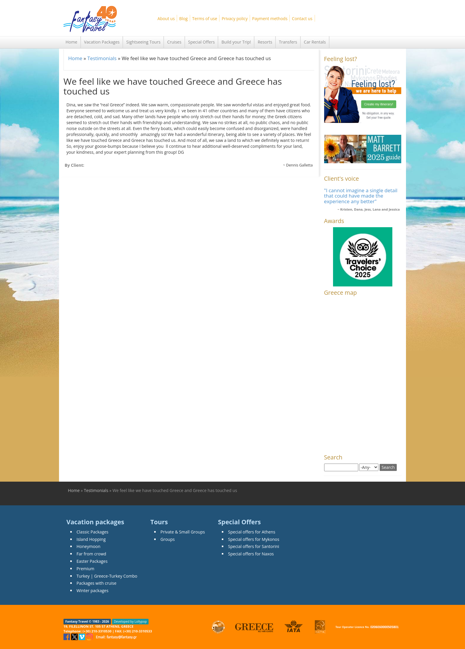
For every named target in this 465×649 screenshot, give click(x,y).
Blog (183, 18)
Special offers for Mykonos (253, 539)
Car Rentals (315, 42)
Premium (85, 568)
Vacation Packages (102, 42)
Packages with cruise (97, 583)
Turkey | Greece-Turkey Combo (107, 576)
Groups (167, 539)
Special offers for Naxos (251, 554)
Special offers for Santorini (253, 546)
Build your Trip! (236, 42)
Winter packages (93, 590)
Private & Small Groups (182, 532)
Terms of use (204, 18)
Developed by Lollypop (130, 621)
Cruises (174, 42)
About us (166, 18)
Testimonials (102, 58)
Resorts (265, 42)
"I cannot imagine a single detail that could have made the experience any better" (360, 196)
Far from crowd (91, 554)
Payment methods (269, 18)
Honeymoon (89, 546)
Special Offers (201, 42)
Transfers (288, 42)
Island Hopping (91, 539)
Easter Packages (92, 561)
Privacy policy (235, 18)
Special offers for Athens (251, 532)
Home (71, 42)
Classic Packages (93, 532)
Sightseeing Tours (143, 42)
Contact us (302, 18)
